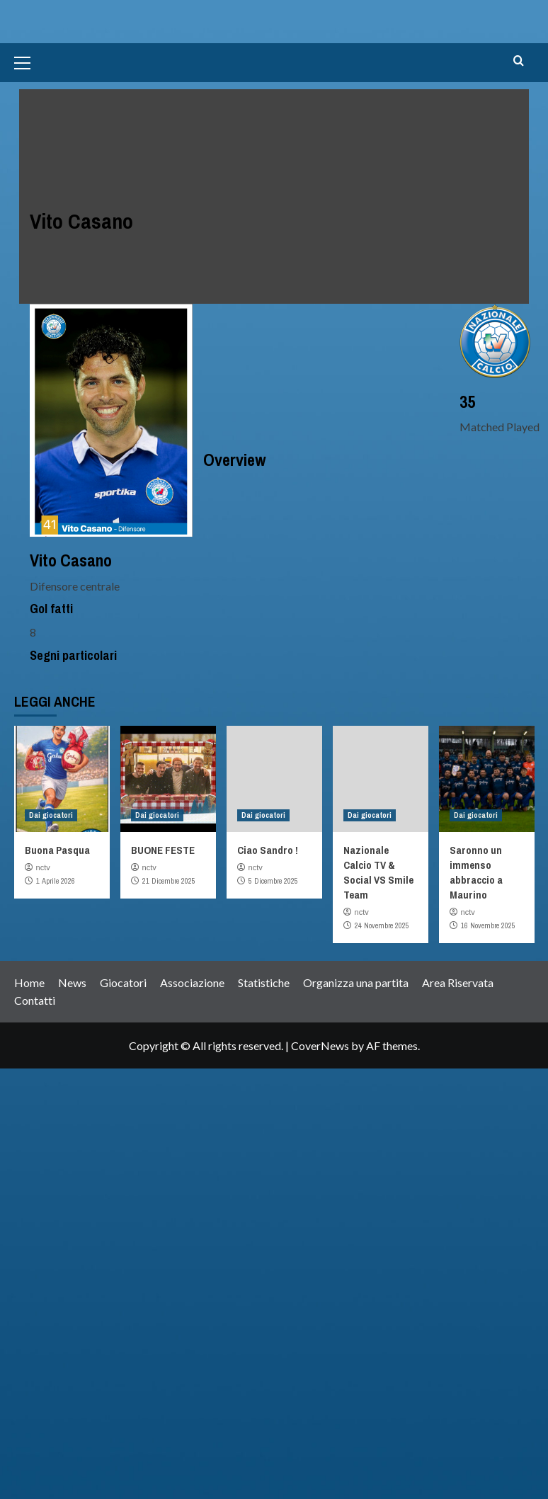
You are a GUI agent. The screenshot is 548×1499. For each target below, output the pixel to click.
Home (29, 982)
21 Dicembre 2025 (168, 881)
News (72, 982)
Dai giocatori (51, 815)
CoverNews (320, 1045)
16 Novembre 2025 (488, 925)
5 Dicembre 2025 (273, 881)
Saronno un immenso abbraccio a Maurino (476, 872)
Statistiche (264, 982)
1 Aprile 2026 (55, 881)
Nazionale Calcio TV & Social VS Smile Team (378, 872)
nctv (43, 867)
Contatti (34, 1000)
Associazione (192, 982)
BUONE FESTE (163, 850)
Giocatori (123, 982)
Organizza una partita (356, 982)
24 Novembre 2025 (382, 925)
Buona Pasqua (57, 850)
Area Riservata (457, 982)
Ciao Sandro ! (267, 850)
